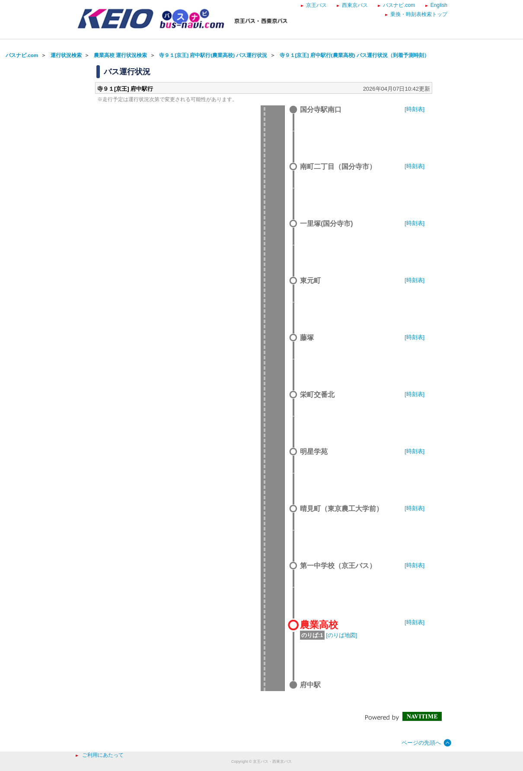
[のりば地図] (341, 635)
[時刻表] (414, 109)
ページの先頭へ (421, 742)
